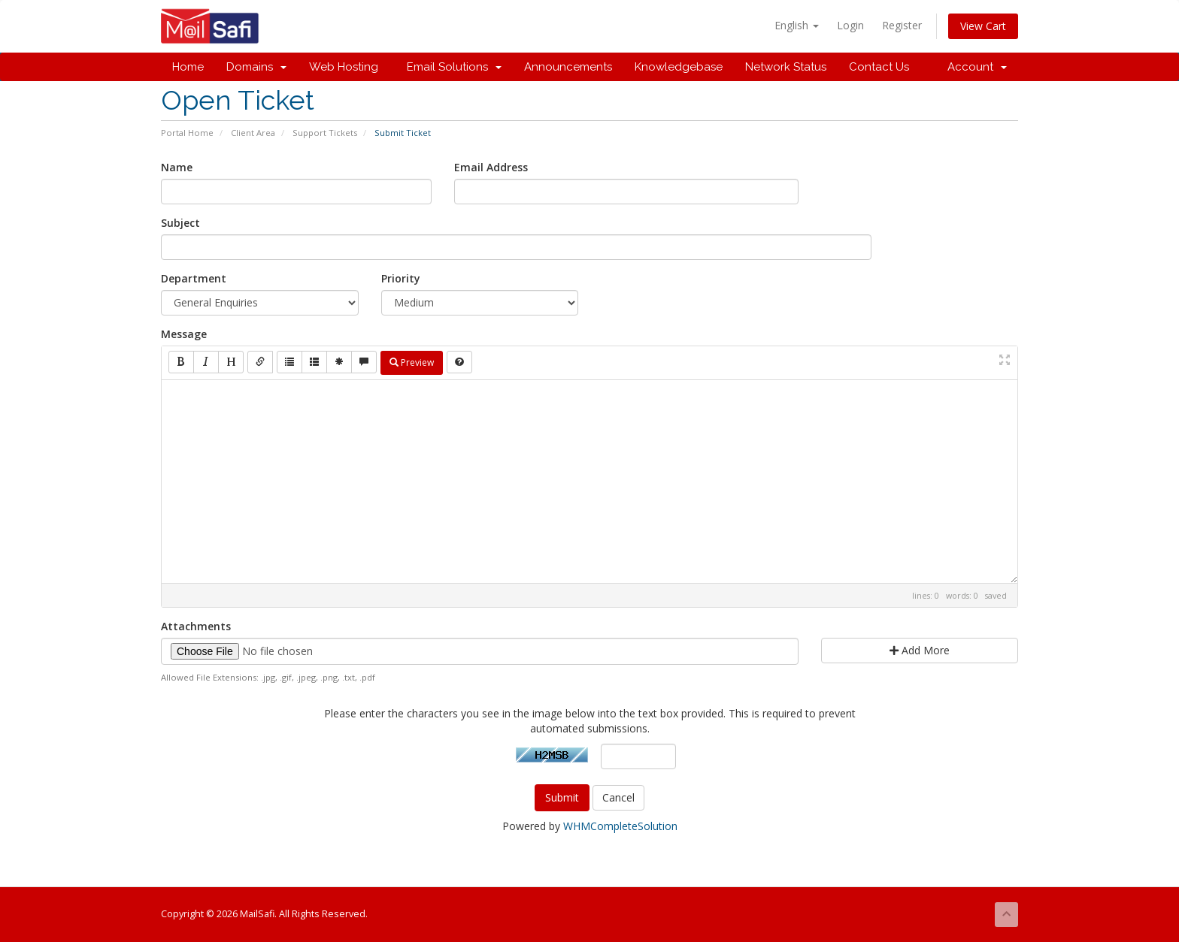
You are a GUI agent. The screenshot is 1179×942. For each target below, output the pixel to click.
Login (850, 25)
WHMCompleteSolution (620, 826)
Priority (400, 278)
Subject (180, 223)
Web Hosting (343, 67)
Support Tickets (324, 132)
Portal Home (187, 132)
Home (188, 67)
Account (977, 67)
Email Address (491, 167)
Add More (920, 650)
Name (176, 167)
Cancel (618, 797)
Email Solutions (451, 67)
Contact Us (879, 67)
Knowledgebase (679, 67)
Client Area (253, 132)
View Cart (983, 26)
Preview (411, 362)
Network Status (785, 67)
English (796, 25)
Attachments (196, 626)
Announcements (568, 67)
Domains (256, 67)
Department (193, 278)
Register (902, 25)
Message (184, 334)
